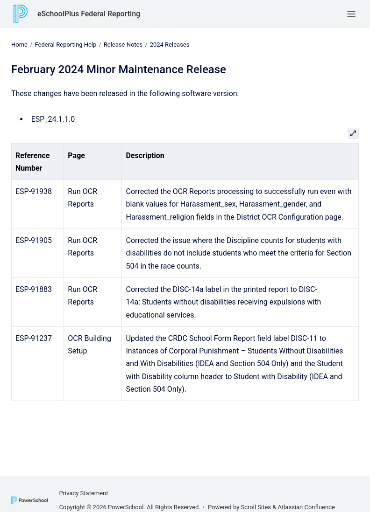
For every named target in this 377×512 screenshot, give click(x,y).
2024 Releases (170, 44)
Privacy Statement (83, 493)
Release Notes (123, 44)
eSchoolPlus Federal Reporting (88, 13)
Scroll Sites (256, 507)
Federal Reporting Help (65, 44)
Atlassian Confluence (306, 507)
